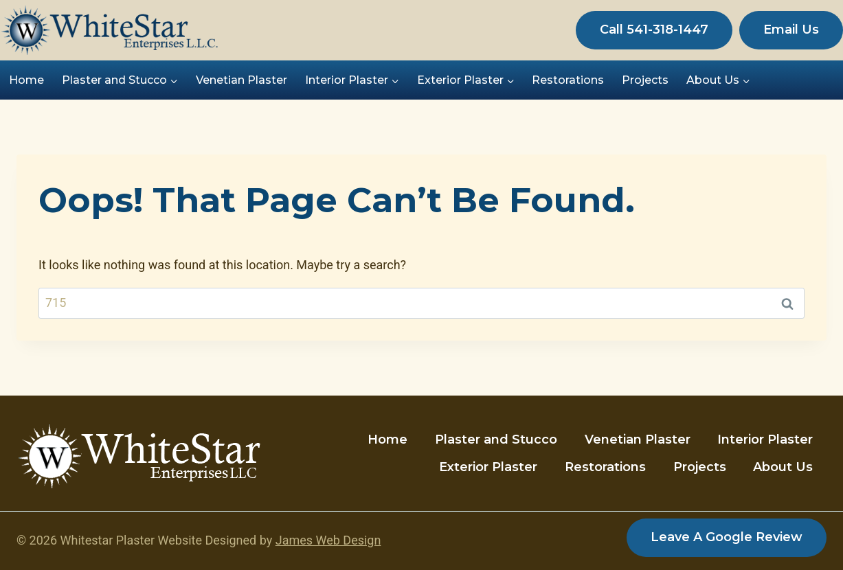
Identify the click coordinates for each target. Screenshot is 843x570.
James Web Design (328, 540)
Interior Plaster (765, 439)
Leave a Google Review (726, 537)
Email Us (791, 29)
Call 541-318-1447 (654, 29)
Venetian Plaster (241, 80)
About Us (783, 467)
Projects (645, 80)
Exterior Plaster (488, 467)
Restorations (568, 80)
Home (26, 80)
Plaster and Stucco (496, 439)
